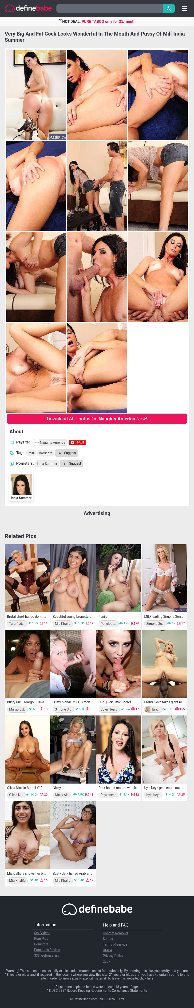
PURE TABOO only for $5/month (108, 21)
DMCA (107, 950)
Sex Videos (42, 933)
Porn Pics (41, 938)
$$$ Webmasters (46, 955)
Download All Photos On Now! (97, 419)
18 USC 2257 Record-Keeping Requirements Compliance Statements (97, 990)
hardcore (45, 453)
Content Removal (115, 933)
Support (109, 939)
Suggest (66, 453)
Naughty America (48, 442)
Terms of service (115, 944)
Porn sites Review (47, 950)
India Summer (47, 464)
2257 (106, 961)
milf (31, 453)
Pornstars (41, 944)
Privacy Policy (113, 956)
